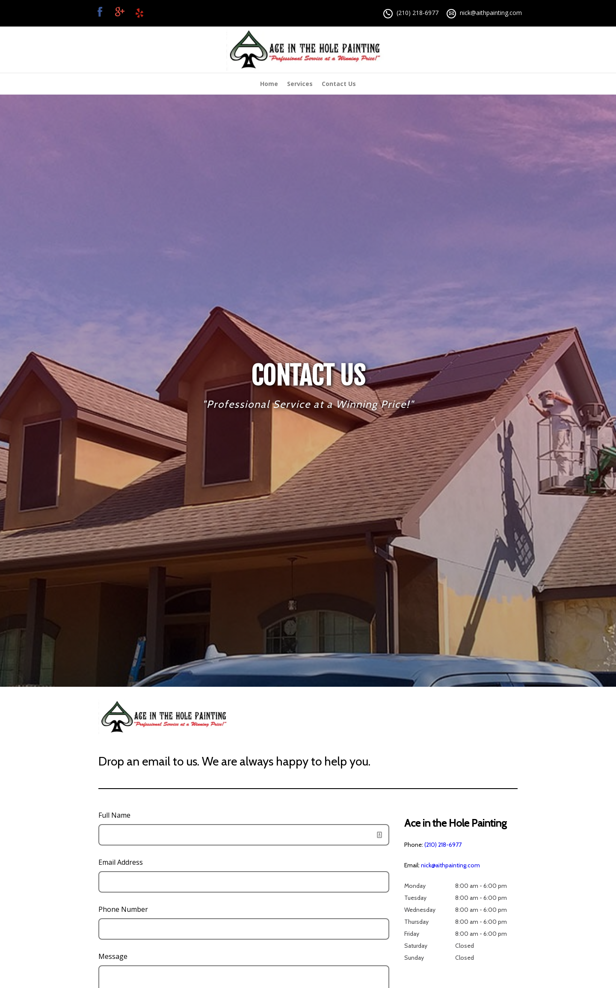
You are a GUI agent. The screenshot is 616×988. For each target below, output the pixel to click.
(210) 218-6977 (417, 13)
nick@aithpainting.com (491, 13)
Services (300, 84)
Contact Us (339, 84)
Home (269, 84)
